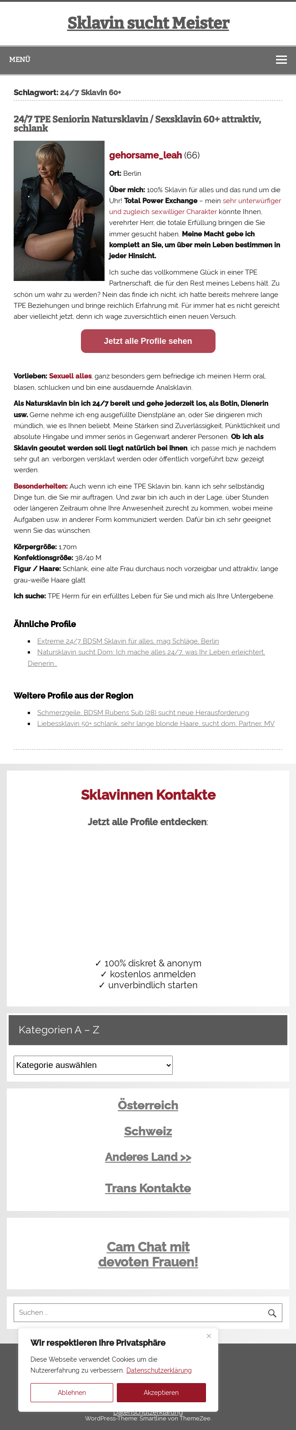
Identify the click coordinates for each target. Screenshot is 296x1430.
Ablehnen (72, 1392)
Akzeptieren (161, 1392)
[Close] (208, 1335)
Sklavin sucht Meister (148, 23)
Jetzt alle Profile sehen (148, 341)
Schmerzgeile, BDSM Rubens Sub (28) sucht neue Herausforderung (143, 713)
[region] (118, 1370)
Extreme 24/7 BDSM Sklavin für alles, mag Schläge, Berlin (128, 641)
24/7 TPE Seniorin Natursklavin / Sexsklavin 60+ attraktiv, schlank (137, 124)
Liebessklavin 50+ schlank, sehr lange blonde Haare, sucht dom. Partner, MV (156, 724)
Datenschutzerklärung (159, 1370)
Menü (19, 60)
